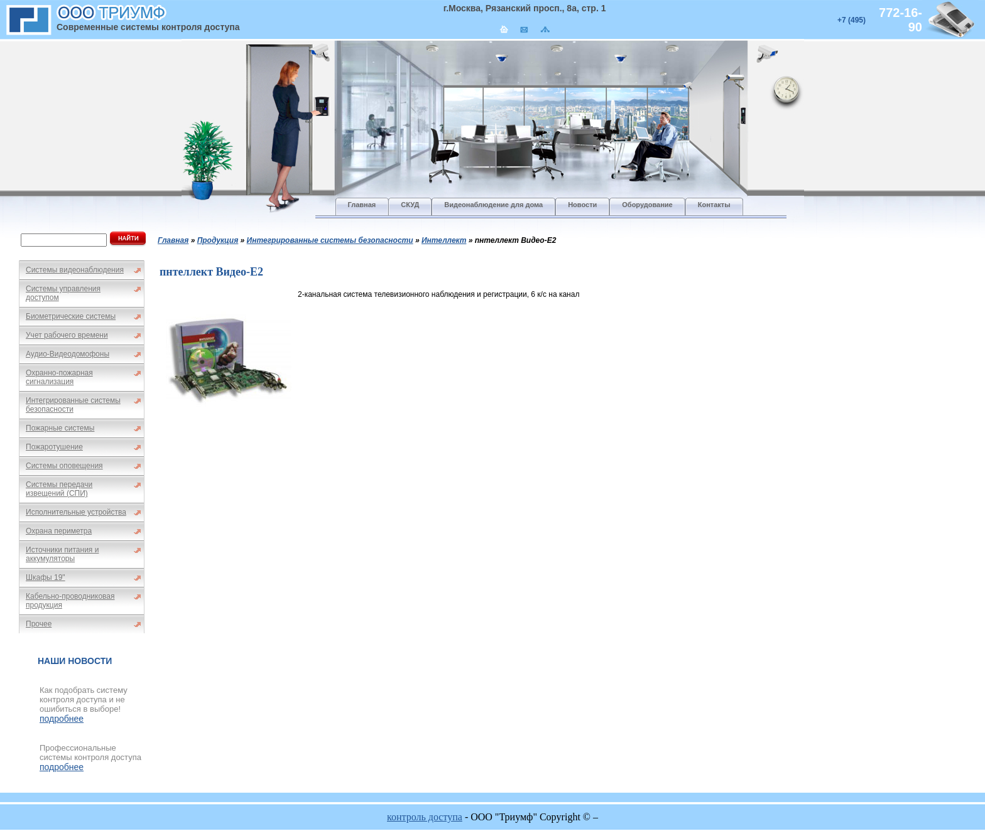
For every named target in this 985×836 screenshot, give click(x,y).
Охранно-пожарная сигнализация (59, 377)
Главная (173, 240)
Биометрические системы (71, 316)
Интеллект (444, 240)
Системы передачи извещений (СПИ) (59, 489)
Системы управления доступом (63, 293)
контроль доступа (424, 817)
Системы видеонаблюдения (75, 269)
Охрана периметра (59, 531)
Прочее (39, 623)
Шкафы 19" (45, 577)
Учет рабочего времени (67, 335)
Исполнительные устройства (76, 512)
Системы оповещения (64, 465)
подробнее (62, 719)
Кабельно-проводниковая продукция (70, 600)
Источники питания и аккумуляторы (62, 554)
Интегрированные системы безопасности (73, 405)
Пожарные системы (60, 428)
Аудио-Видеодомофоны (67, 354)
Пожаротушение (54, 446)
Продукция (218, 240)
